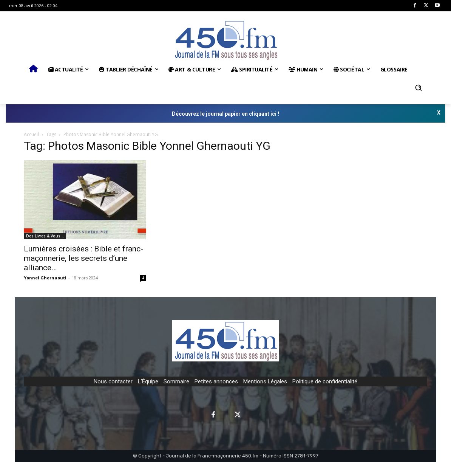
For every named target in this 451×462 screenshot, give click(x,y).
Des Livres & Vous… (45, 236)
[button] (418, 88)
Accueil (31, 134)
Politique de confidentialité (324, 381)
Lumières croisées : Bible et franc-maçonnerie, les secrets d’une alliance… (83, 258)
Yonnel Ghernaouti (45, 278)
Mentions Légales (265, 381)
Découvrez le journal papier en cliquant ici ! (225, 114)
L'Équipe (148, 381)
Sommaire (176, 381)
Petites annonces (216, 381)
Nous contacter (113, 381)
